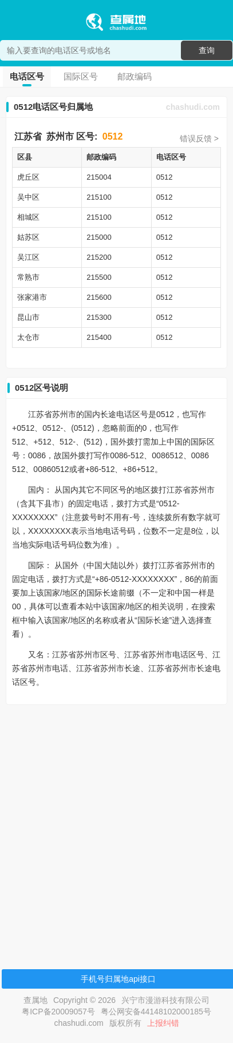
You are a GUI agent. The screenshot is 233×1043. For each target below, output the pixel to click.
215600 (98, 297)
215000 (98, 237)
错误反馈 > (199, 138)
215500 (98, 277)
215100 (98, 197)
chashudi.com (193, 107)
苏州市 (60, 136)
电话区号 (27, 76)
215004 (98, 177)
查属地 (35, 1000)
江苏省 (28, 136)
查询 (207, 50)
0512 (112, 136)
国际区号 (81, 76)
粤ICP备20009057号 (58, 1011)
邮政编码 (134, 76)
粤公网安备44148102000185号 (156, 1011)
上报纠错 (163, 1023)
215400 (98, 337)
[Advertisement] (115, 828)
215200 (98, 257)
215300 (98, 317)
